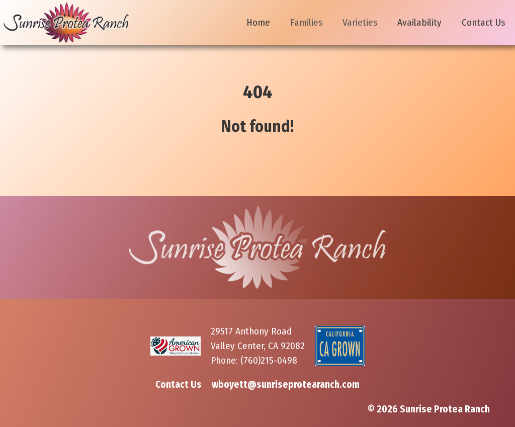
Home (258, 22)
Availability (419, 22)
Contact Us (483, 22)
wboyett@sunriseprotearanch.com (286, 384)
